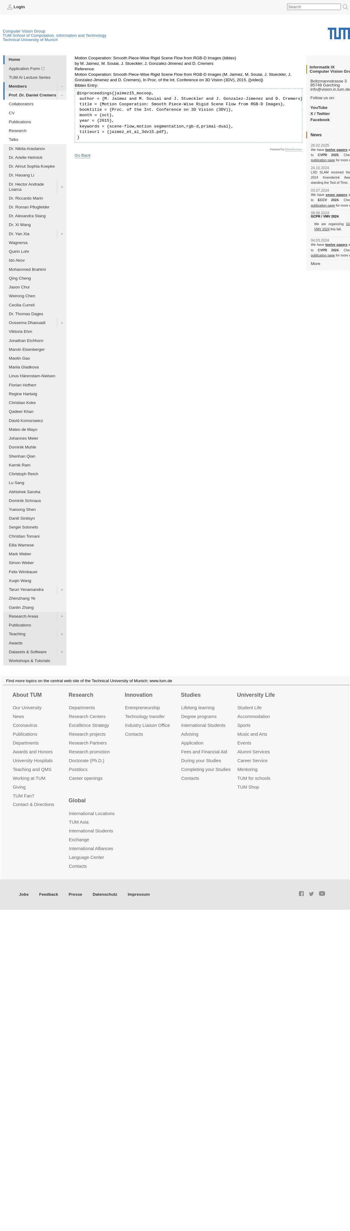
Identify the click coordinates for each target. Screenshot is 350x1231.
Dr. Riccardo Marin (26, 198)
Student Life (249, 707)
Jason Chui (19, 287)
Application (192, 742)
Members (18, 86)
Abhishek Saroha (24, 492)
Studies (191, 695)
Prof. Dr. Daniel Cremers (32, 95)
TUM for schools (253, 778)
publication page (323, 160)
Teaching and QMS (32, 769)
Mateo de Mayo (23, 429)
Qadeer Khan (21, 411)
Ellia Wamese (21, 545)
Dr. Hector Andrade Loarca (26, 187)
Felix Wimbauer (23, 572)
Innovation (138, 695)
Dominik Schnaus (25, 500)
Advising (190, 734)
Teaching (17, 634)
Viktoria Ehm (20, 331)
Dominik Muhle (22, 447)
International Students (203, 725)
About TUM (27, 695)
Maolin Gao (19, 358)
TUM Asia (79, 822)
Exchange (79, 839)
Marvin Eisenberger (27, 349)
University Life (256, 695)
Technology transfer (145, 716)
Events (244, 742)
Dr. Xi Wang (20, 224)
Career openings (86, 778)
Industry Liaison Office (147, 725)
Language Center (86, 857)
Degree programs (199, 716)
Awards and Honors (33, 751)
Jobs (24, 894)
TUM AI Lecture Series (29, 77)
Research (17, 130)
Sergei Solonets (23, 527)
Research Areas (23, 616)
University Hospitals (33, 760)
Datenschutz (105, 894)
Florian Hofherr (22, 385)
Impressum (139, 894)
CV (12, 113)
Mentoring (247, 769)
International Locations (92, 813)
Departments (26, 742)
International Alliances (91, 848)
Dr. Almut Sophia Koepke (32, 166)
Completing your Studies (206, 769)
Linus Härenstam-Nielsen (32, 376)
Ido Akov (17, 260)
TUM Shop (248, 787)
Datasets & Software (28, 652)
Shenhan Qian (22, 456)
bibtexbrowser (293, 149)
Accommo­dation (253, 716)
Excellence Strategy (89, 725)
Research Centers (87, 716)
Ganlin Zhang (21, 607)
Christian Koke (22, 402)
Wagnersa (18, 242)
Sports (243, 725)
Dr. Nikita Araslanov (27, 148)
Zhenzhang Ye (22, 598)
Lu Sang (16, 482)
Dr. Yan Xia (19, 234)
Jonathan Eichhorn (26, 340)
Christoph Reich (23, 474)
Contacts (134, 734)
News (18, 716)
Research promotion (89, 751)
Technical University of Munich (30, 39)
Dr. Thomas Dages (26, 314)
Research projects (87, 734)
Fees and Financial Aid (204, 751)
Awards (16, 643)
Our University (27, 707)
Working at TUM (29, 778)
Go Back (83, 155)
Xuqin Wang (20, 580)
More (315, 263)
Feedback (48, 894)
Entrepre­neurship (142, 707)
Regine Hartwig (23, 394)
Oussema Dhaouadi (27, 322)
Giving (19, 787)
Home (14, 59)
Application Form (24, 68)
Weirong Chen (22, 296)
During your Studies (201, 760)
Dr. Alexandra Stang (27, 216)
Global (77, 800)
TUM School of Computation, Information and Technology (54, 35)
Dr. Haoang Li (21, 175)
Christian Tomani (24, 536)
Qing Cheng (20, 278)
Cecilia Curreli (22, 305)
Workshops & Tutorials (29, 660)
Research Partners (88, 742)
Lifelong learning (198, 707)
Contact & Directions (33, 804)
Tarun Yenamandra (26, 589)
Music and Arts (252, 734)
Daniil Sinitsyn (22, 518)
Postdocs (78, 769)
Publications (20, 122)
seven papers (336, 195)
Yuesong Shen (22, 509)
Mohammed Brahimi (27, 269)
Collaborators (21, 104)
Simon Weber (21, 562)
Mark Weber (20, 554)
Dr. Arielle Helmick (25, 157)
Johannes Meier (23, 438)
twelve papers (336, 150)
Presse (75, 894)
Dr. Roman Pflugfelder (29, 207)
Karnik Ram (19, 465)
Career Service (252, 760)
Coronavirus (25, 725)
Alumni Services (253, 751)
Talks (13, 139)
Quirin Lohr (19, 251)
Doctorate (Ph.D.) (86, 760)
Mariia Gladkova (24, 367)
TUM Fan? (23, 795)
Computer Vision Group (24, 31)
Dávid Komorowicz (26, 420)
